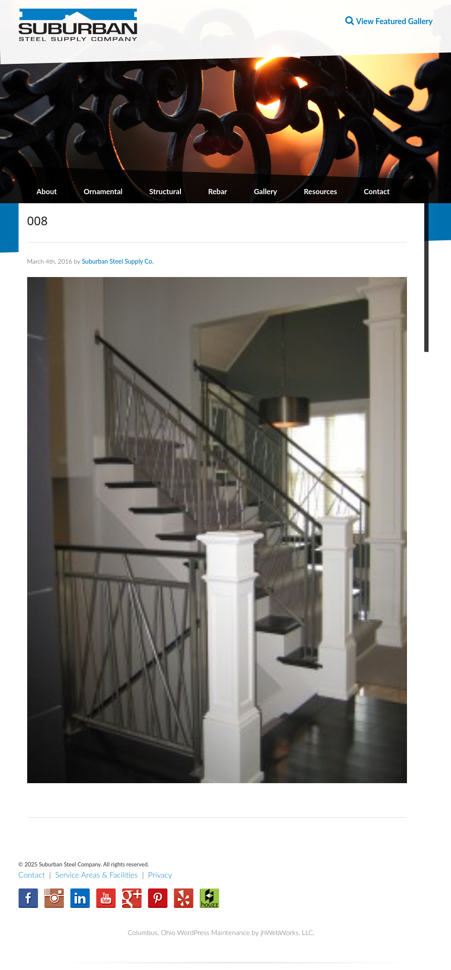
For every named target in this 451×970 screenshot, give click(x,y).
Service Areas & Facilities (96, 874)
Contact (377, 191)
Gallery (265, 191)
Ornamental (103, 191)
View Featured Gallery (394, 21)
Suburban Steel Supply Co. (118, 261)
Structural (165, 191)
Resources (320, 191)
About (47, 191)
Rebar (217, 191)
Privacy (160, 874)
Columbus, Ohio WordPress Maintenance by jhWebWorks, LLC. (221, 932)
